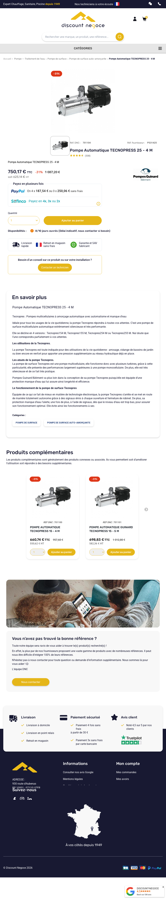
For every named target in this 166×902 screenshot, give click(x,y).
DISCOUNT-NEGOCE (148, 888)
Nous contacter (30, 682)
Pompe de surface (57, 58)
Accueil (7, 58)
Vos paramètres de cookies (78, 799)
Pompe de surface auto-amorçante (87, 58)
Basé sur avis (144, 895)
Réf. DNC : (75, 142)
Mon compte (128, 763)
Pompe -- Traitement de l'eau (29, 58)
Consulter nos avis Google (78, 772)
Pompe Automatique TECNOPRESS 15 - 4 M (45, 529)
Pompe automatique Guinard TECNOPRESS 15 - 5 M (111, 529)
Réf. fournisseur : (136, 142)
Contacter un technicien (55, 267)
